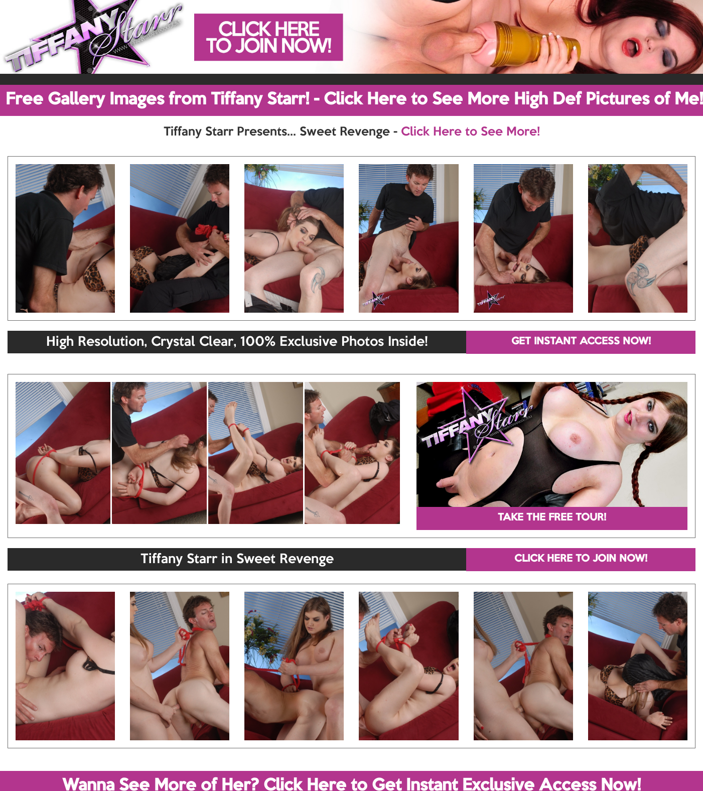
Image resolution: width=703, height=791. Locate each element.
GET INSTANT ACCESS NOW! (581, 341)
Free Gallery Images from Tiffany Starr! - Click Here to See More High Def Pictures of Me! (354, 99)
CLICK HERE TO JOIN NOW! (580, 559)
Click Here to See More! (470, 132)
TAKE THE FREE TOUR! (552, 517)
